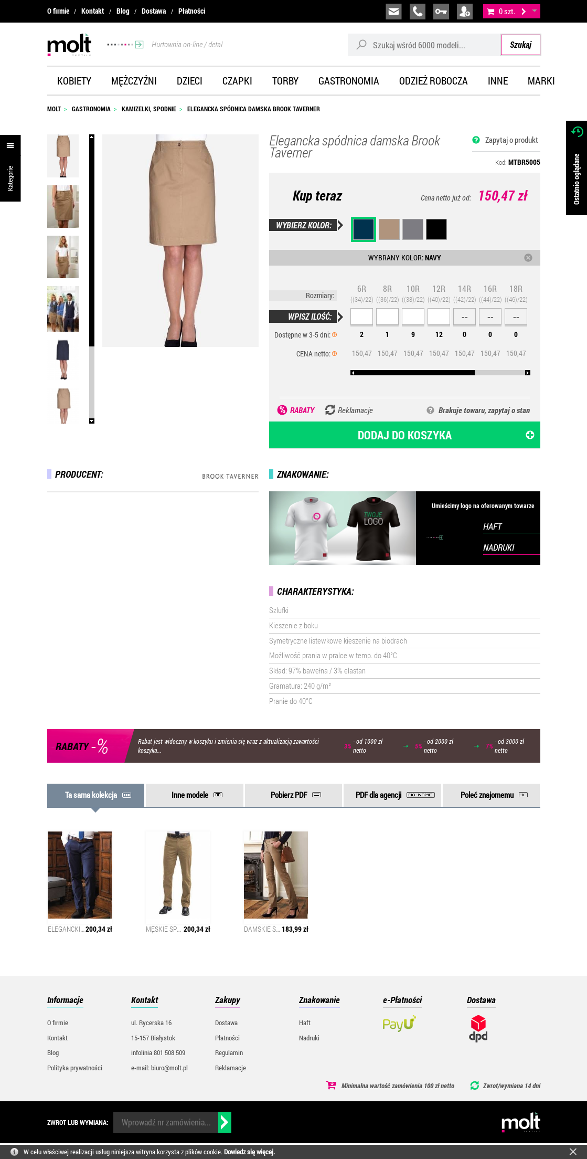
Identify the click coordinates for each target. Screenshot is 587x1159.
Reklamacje (230, 1067)
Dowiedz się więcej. (249, 1151)
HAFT (492, 526)
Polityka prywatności (74, 1067)
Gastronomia (348, 80)
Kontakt (92, 11)
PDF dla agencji (378, 794)
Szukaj (520, 44)
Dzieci (189, 80)
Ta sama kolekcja (91, 794)
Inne (498, 80)
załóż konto (465, 11)
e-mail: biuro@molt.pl (159, 1067)
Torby (285, 80)
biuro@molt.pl (394, 11)
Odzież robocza (433, 80)
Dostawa (154, 11)
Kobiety (74, 80)
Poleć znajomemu (487, 794)
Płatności (191, 11)
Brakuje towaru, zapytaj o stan (484, 410)
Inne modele (190, 794)
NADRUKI (498, 547)
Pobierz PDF (289, 794)
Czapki (237, 80)
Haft (305, 1022)
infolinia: (417, 11)
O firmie (58, 11)
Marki (541, 80)
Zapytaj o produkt (511, 139)
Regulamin (229, 1052)
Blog (123, 11)
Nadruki (309, 1037)
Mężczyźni (134, 80)
